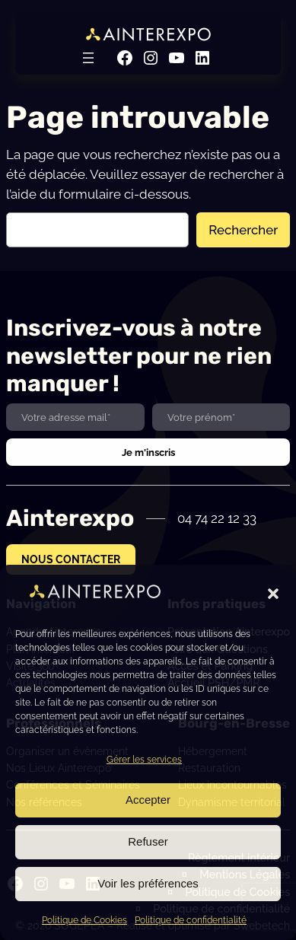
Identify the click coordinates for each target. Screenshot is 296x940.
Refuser (148, 841)
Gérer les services (144, 759)
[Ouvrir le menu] (88, 58)
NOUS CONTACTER (70, 559)
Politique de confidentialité (191, 920)
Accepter (148, 799)
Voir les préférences (148, 883)
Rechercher (243, 229)
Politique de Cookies (84, 920)
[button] (273, 593)
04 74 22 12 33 (216, 518)
